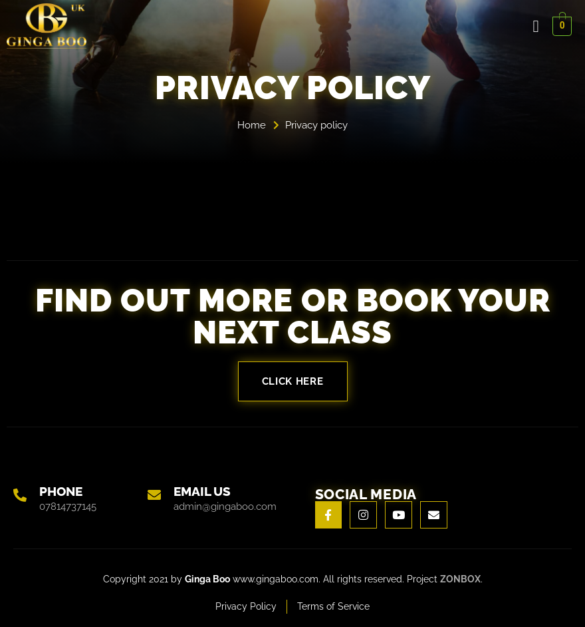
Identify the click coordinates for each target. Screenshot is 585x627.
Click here (293, 381)
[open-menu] (535, 26)
